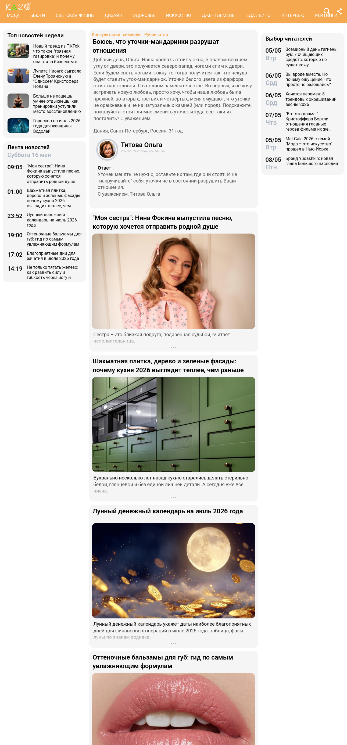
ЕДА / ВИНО (258, 15)
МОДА (13, 15)
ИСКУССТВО (178, 15)
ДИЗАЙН (113, 15)
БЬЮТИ (37, 15)
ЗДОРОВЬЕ (144, 15)
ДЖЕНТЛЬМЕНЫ (219, 15)
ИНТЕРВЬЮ (293, 15)
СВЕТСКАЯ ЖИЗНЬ (75, 15)
